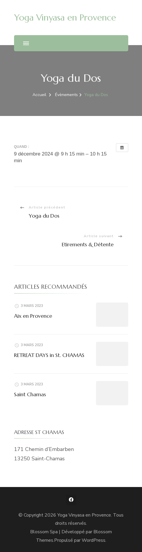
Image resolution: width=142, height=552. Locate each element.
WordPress (93, 540)
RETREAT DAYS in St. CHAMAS (49, 355)
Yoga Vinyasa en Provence (65, 17)
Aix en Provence (33, 315)
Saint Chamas (30, 394)
